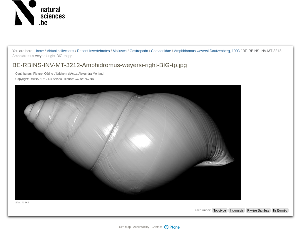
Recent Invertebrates (93, 51)
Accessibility (141, 227)
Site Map (125, 227)
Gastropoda (139, 51)
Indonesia (236, 210)
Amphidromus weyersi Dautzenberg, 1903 (207, 51)
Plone (172, 227)
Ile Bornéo (280, 210)
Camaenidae (161, 51)
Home (39, 51)
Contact (157, 227)
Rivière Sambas (258, 210)
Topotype (219, 210)
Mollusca (120, 51)
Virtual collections (60, 51)
